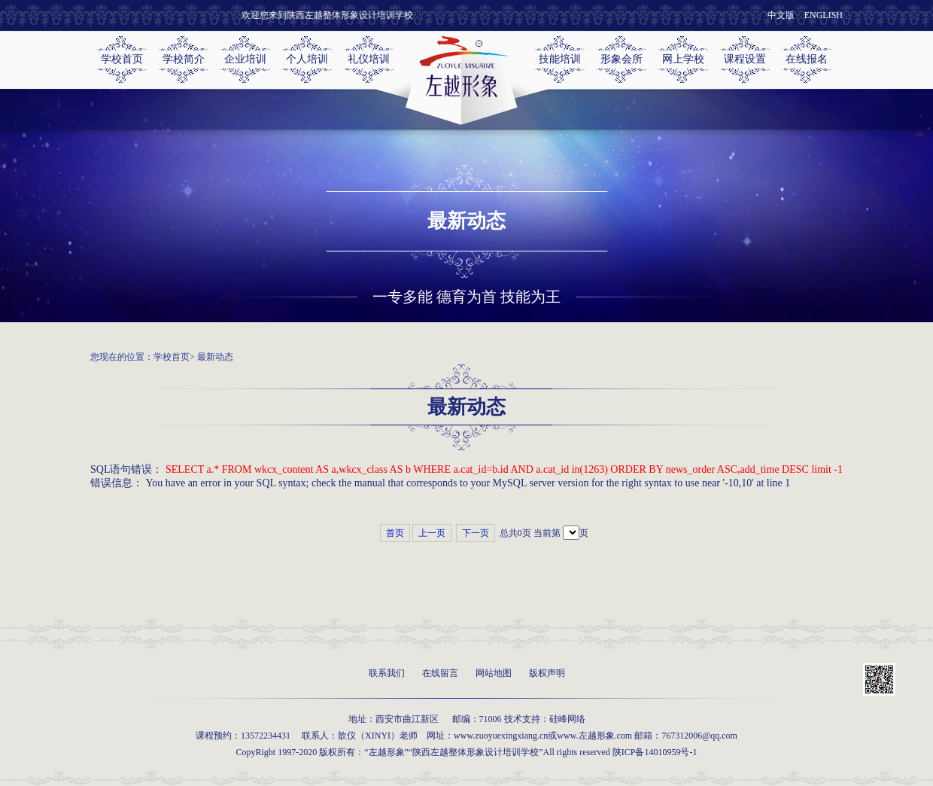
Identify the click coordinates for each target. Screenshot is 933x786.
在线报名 (807, 59)
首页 (395, 533)
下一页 (475, 533)
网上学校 (683, 59)
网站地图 (494, 673)
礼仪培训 (369, 59)
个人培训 (307, 59)
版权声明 (547, 673)
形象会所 (621, 59)
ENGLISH (823, 15)
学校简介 (184, 59)
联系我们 (387, 673)
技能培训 (560, 59)
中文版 (781, 15)
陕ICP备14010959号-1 (654, 752)
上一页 (431, 533)
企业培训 (245, 59)
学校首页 (122, 59)
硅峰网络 (567, 719)
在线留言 (440, 673)
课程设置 (745, 59)
